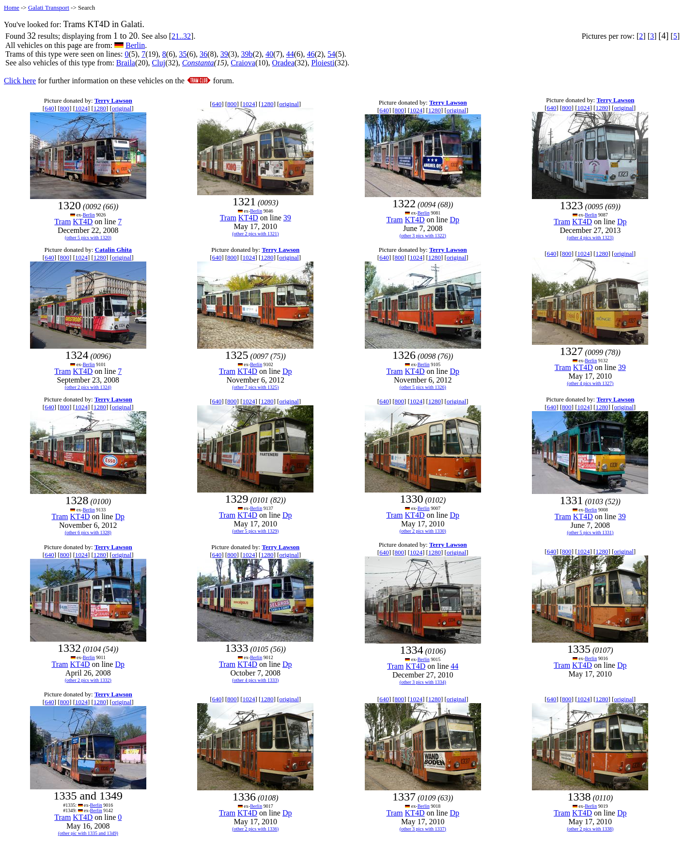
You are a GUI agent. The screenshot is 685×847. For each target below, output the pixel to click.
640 (49, 108)
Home (11, 7)
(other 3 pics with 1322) (423, 235)
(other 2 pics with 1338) (590, 829)
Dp (454, 220)
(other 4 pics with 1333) (255, 680)
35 (183, 54)
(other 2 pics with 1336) (255, 829)
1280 (99, 108)
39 (224, 54)
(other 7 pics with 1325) (255, 387)
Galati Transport (48, 7)
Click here (20, 81)
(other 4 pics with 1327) (590, 383)
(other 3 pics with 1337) (423, 829)
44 (290, 54)
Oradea (283, 63)
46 (310, 54)
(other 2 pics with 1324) (88, 387)
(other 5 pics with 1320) (88, 237)
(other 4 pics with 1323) (590, 237)
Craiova (243, 63)
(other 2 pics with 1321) (255, 233)
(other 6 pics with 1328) (88, 532)
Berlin (135, 45)
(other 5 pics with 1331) (590, 532)
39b (246, 54)
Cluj (159, 63)
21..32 (181, 36)
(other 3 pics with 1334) (423, 682)
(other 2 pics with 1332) (88, 680)
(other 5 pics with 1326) (423, 387)
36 (203, 54)
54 (331, 54)
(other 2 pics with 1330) (423, 531)
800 (65, 108)
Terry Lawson (113, 100)
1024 (81, 108)
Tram (62, 221)
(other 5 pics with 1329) (255, 531)
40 (269, 54)
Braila (125, 63)
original (121, 108)
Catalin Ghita (113, 249)
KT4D (83, 221)
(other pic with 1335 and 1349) (88, 833)
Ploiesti (322, 63)
